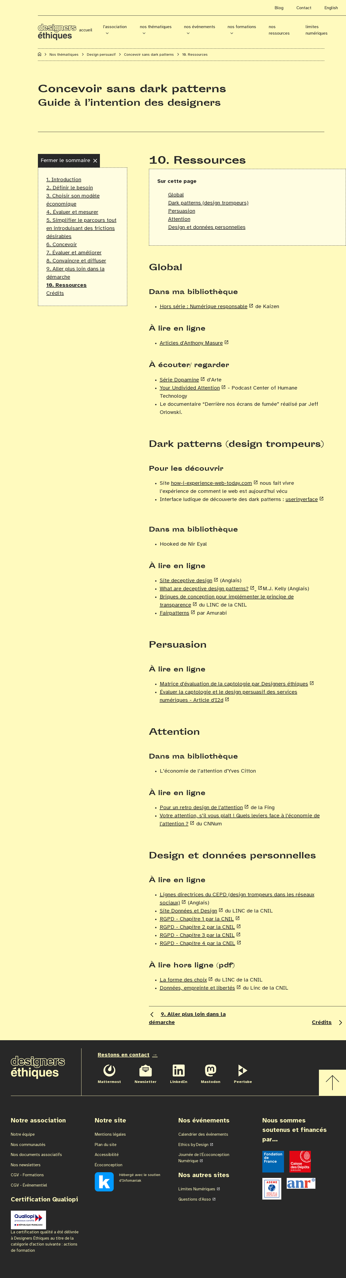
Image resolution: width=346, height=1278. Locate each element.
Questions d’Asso (194, 1199)
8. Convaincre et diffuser (76, 261)
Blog (279, 8)
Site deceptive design (186, 581)
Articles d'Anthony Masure (191, 343)
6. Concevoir (61, 245)
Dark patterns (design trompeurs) (208, 203)
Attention (179, 219)
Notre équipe (23, 1134)
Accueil (85, 30)
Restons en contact (123, 1055)
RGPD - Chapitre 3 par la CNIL (197, 935)
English (331, 8)
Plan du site (105, 1145)
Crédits (55, 293)
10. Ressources (66, 285)
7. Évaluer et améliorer (74, 253)
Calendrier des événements (203, 1134)
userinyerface (302, 499)
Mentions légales (110, 1134)
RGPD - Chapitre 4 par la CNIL (197, 943)
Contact (303, 8)
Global (176, 195)
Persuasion (181, 211)
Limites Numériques (196, 1189)
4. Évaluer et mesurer (72, 212)
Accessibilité (107, 1155)
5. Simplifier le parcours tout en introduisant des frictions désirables (81, 228)
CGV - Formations (27, 1175)
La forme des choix (183, 980)
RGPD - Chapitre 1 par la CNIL (197, 919)
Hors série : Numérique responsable (203, 306)
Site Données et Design (188, 911)
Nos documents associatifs (36, 1155)
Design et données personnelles (207, 227)
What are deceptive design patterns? (204, 589)
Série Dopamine (179, 380)
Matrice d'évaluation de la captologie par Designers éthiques (234, 684)
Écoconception (108, 1165)
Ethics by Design (193, 1145)
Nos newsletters (26, 1165)
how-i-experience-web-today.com (211, 483)
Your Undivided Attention (190, 388)
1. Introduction (63, 180)
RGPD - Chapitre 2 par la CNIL (197, 927)
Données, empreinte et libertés (197, 988)
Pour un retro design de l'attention (201, 808)
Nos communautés (28, 1145)
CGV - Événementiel (29, 1185)
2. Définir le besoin (69, 188)
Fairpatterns (174, 613)
